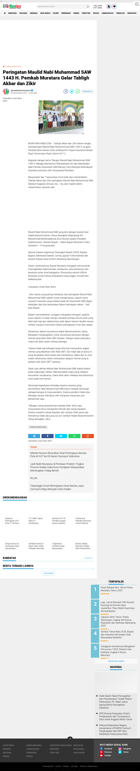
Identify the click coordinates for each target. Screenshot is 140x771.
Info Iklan (75, 763)
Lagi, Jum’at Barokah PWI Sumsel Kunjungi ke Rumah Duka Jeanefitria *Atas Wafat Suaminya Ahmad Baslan (119, 606)
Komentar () (87, 91)
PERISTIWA (97, 13)
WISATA (108, 13)
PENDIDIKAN (74, 13)
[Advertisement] (48, 44)
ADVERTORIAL (8, 742)
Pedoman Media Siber (90, 763)
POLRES (62, 13)
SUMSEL (85, 13)
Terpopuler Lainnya (116, 658)
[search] (63, 6)
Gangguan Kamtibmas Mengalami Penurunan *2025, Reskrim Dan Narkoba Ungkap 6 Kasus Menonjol (120, 648)
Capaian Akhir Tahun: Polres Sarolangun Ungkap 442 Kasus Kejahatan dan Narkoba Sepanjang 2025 (120, 620)
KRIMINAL (37, 13)
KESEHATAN (78, 742)
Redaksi (65, 763)
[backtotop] (70, 736)
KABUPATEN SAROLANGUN (60, 742)
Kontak (57, 763)
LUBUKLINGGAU (121, 13)
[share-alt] (34, 436)
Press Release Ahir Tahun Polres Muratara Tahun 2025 (119, 589)
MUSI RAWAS (50, 13)
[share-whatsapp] (77, 91)
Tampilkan (88, 558)
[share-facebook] (66, 91)
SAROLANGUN (79, 749)
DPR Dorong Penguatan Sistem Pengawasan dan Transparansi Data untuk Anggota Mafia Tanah (115, 713)
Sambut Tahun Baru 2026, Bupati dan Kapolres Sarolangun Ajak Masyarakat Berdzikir (119, 634)
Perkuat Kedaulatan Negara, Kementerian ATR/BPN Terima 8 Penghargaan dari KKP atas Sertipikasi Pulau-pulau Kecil (115, 726)
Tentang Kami (46, 763)
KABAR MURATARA (14, 66)
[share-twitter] (72, 91)
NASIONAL (26, 13)
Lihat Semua (48, 573)
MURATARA (13, 13)
